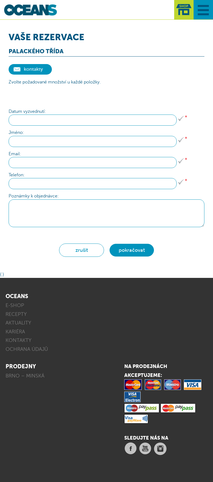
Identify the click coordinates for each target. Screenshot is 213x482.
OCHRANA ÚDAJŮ (27, 349)
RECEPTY (16, 314)
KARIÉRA (15, 331)
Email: (15, 153)
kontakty (33, 69)
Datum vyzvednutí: (27, 111)
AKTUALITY (18, 323)
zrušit (81, 250)
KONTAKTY (18, 340)
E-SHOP (15, 305)
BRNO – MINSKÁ (25, 376)
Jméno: (16, 132)
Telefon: (17, 174)
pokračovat (132, 250)
